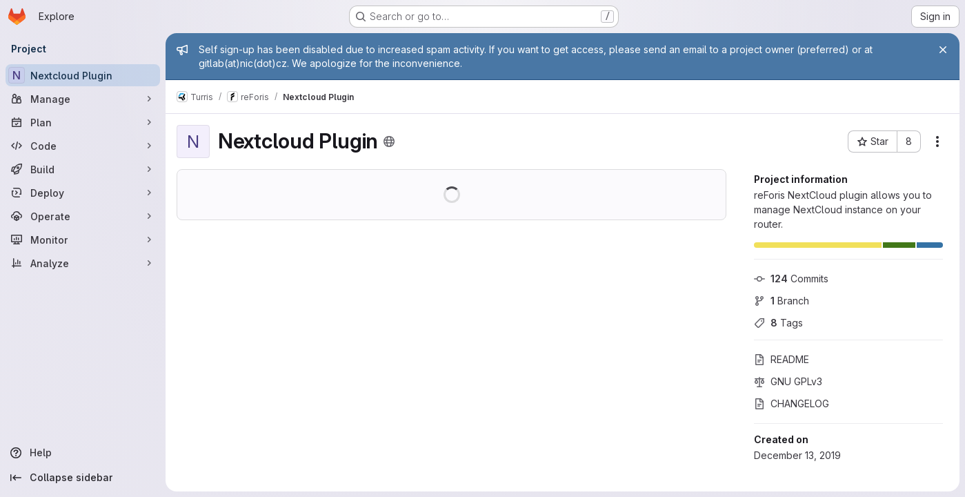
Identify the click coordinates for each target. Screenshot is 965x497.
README (781, 359)
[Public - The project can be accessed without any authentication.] (389, 141)
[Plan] (83, 122)
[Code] (83, 146)
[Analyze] (83, 263)
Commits (791, 278)
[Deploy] (83, 193)
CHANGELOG (791, 403)
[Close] (943, 49)
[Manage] (83, 99)
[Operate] (83, 216)
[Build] (83, 169)
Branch (781, 300)
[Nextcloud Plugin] (83, 75)
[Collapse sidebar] (83, 478)
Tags (778, 323)
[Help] (83, 453)
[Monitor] (83, 239)
